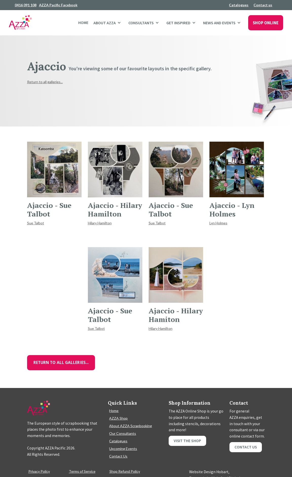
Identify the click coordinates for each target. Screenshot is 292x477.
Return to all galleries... (45, 82)
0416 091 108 (25, 5)
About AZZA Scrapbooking (130, 426)
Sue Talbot (35, 223)
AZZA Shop (118, 418)
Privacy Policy (39, 471)
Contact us (263, 5)
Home (83, 22)
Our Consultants (122, 433)
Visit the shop (187, 440)
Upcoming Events (123, 448)
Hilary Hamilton (100, 223)
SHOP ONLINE (266, 23)
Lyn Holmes (218, 223)
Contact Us (118, 456)
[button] (108, 22)
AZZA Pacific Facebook (58, 5)
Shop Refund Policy (124, 471)
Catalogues (238, 5)
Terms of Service (82, 471)
